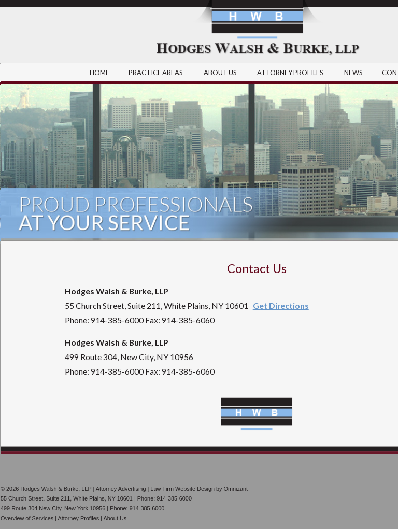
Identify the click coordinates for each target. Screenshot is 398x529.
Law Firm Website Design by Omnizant (199, 488)
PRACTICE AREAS (156, 72)
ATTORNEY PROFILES (290, 72)
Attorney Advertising (121, 488)
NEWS (353, 72)
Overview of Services (27, 518)
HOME (99, 72)
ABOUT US (221, 72)
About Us (114, 518)
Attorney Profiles (78, 518)
